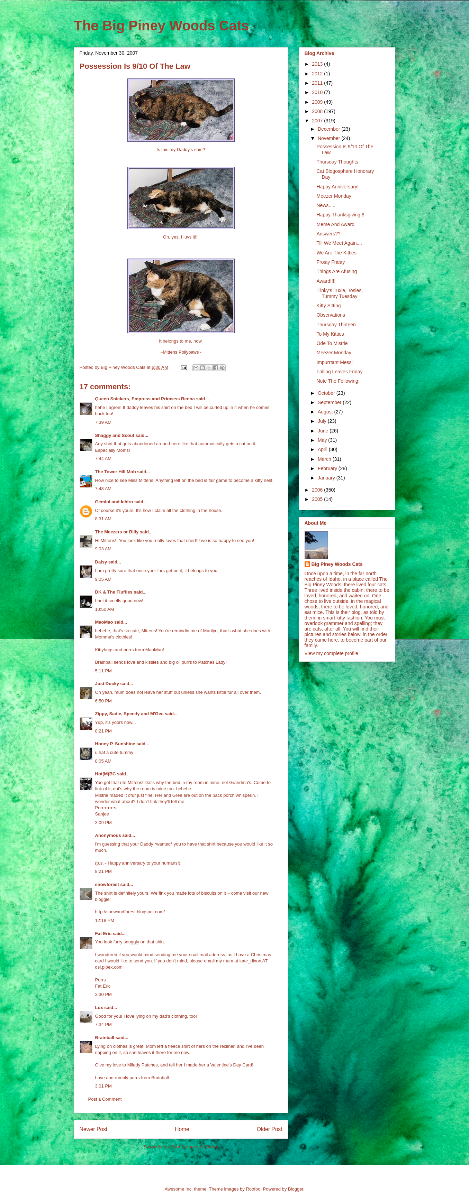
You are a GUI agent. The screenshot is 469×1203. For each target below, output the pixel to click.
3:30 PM (103, 994)
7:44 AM (103, 458)
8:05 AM (103, 761)
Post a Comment (105, 1099)
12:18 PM (105, 920)
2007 (318, 120)
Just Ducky (107, 683)
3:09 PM (103, 822)
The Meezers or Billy (117, 531)
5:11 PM (103, 670)
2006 (318, 490)
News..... (325, 205)
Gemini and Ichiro (114, 501)
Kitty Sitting (328, 305)
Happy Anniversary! (337, 186)
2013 (318, 64)
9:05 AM (103, 579)
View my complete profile (331, 653)
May (323, 440)
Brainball (105, 1037)
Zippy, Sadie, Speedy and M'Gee (129, 713)
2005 (318, 499)
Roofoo (253, 1189)
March (325, 459)
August (326, 411)
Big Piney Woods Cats (337, 564)
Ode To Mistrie (332, 343)
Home (182, 1129)
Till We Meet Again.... (339, 243)
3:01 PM (103, 1086)
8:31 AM (103, 518)
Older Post (269, 1129)
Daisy (101, 562)
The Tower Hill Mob (115, 471)
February (328, 468)
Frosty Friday (330, 262)
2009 (318, 102)
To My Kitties (330, 334)
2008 (318, 111)
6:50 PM (103, 700)
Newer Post (94, 1129)
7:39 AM (103, 422)
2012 (318, 73)
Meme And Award (335, 224)
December (329, 129)
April (323, 449)
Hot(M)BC (105, 773)
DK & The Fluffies (114, 592)
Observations (330, 315)
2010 (318, 92)
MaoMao (104, 622)
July (323, 421)
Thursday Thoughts (337, 162)
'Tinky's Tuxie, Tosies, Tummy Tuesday (339, 293)
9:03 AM (103, 548)
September (330, 402)
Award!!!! (325, 281)
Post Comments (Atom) (194, 1146)
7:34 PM (103, 1024)
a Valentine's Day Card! (230, 1064)
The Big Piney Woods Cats (161, 25)
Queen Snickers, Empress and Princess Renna (145, 398)
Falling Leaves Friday (339, 371)
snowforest (107, 884)
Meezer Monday (333, 196)
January (327, 478)
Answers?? (328, 233)
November (329, 138)
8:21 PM (103, 731)
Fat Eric (103, 933)
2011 (318, 83)
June (324, 430)
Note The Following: (337, 381)
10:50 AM (104, 609)
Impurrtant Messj (334, 362)
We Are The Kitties (336, 252)
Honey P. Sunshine (115, 743)
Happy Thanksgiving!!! (340, 214)
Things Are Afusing (336, 271)
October (327, 393)
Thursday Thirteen (335, 324)
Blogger (295, 1189)
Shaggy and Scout (114, 435)
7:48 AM (103, 488)
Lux (99, 1007)
